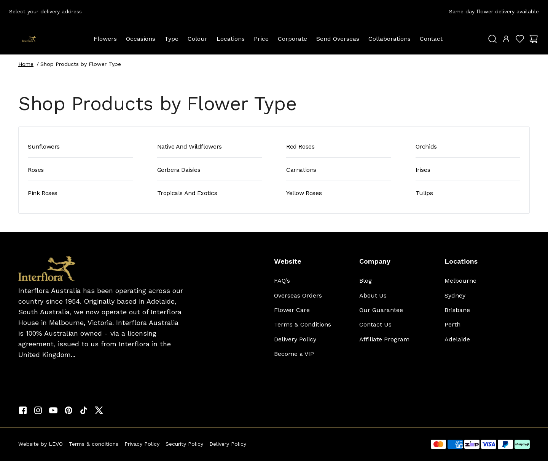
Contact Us (375, 324)
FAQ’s (282, 280)
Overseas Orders (298, 295)
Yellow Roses (304, 193)
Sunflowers (44, 146)
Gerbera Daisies (179, 169)
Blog (365, 280)
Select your (45, 11)
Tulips (424, 193)
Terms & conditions (93, 444)
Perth (452, 324)
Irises (423, 169)
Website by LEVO (40, 444)
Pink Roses (42, 193)
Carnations (301, 169)
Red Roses (300, 146)
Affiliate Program (384, 339)
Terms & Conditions (302, 324)
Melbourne (460, 280)
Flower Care (292, 310)
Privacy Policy (141, 444)
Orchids (426, 146)
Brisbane (457, 310)
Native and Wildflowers (189, 146)
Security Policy (184, 444)
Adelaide (457, 339)
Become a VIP (294, 353)
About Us (373, 295)
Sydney (454, 295)
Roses (36, 169)
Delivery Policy (295, 339)
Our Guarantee (381, 310)
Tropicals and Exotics (187, 193)
